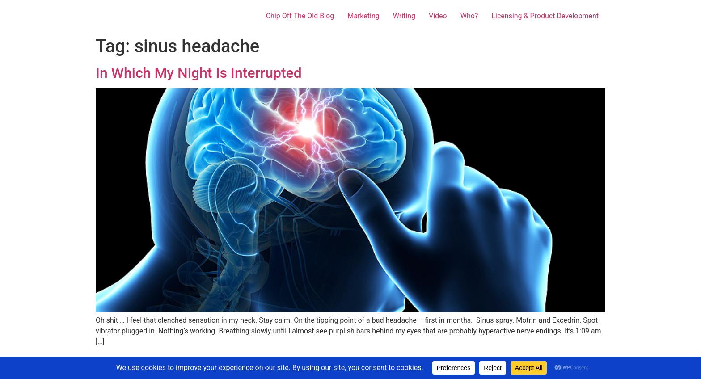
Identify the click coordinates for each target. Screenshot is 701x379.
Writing (404, 16)
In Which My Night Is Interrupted (199, 72)
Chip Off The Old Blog (300, 16)
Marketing (363, 16)
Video (438, 16)
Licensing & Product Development (545, 16)
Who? (469, 16)
